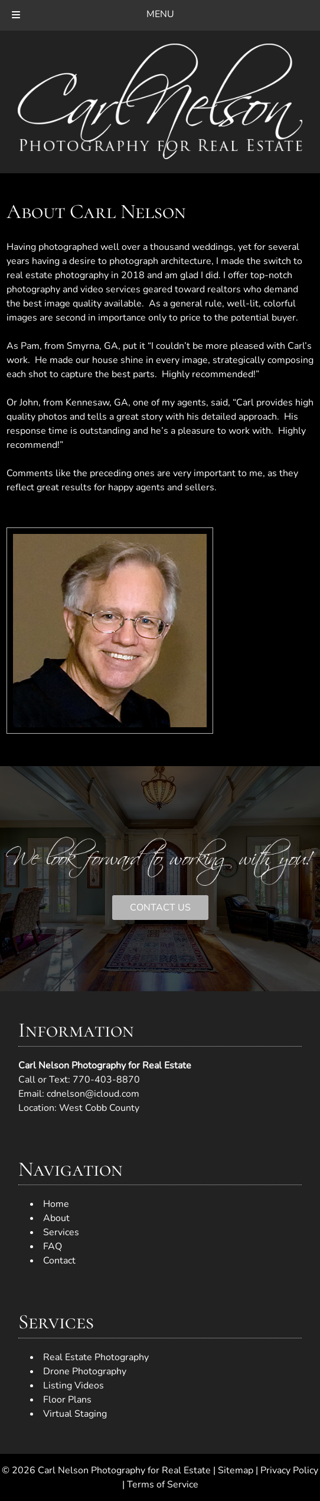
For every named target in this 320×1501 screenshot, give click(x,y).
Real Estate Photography (96, 1357)
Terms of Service (162, 1484)
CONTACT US (160, 907)
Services (61, 1232)
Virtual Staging (75, 1413)
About (56, 1218)
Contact (59, 1260)
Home (56, 1203)
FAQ (52, 1246)
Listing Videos (73, 1385)
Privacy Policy (289, 1470)
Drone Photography (84, 1371)
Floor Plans (67, 1399)
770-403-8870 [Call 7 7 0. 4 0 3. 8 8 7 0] (106, 1079)
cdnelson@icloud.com (93, 1093)
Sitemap (235, 1470)
